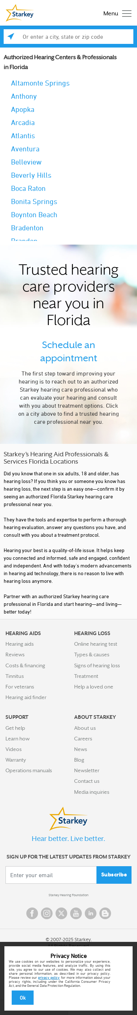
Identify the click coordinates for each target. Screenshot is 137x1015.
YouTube (76, 913)
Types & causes (91, 654)
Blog (79, 760)
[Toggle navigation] (116, 13)
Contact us (86, 781)
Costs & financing (25, 665)
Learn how (17, 739)
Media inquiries (91, 792)
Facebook (32, 913)
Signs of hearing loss (97, 665)
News (80, 749)
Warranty (15, 760)
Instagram (47, 913)
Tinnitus (14, 676)
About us (85, 728)
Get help (15, 728)
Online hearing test (95, 644)
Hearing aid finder (25, 697)
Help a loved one (93, 687)
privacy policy (49, 977)
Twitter (61, 913)
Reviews (14, 654)
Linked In (90, 913)
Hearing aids (19, 644)
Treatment (86, 676)
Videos (13, 749)
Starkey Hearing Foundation (68, 895)
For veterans (19, 687)
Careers (83, 739)
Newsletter (86, 770)
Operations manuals (28, 770)
